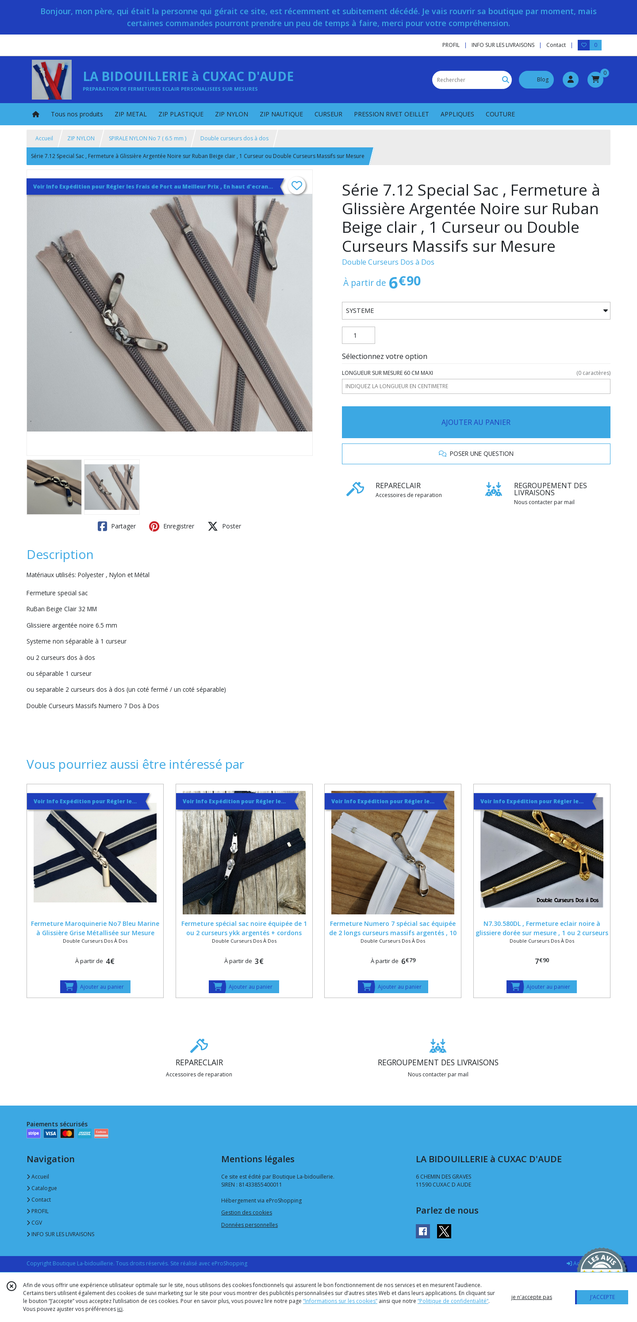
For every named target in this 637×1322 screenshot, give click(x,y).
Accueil (44, 138)
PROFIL (38, 1211)
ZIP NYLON (81, 138)
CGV (34, 1222)
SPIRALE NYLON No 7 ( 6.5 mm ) (147, 138)
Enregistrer (171, 526)
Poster (224, 526)
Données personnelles (249, 1225)
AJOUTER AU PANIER (475, 422)
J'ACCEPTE (602, 1297)
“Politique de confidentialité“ (453, 1301)
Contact (556, 45)
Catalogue (42, 1188)
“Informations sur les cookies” (340, 1301)
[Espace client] (570, 79)
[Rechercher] (505, 80)
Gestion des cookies (246, 1212)
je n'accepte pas (531, 1297)
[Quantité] (358, 335)
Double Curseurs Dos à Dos (388, 262)
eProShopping (229, 1263)
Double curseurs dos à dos (234, 138)
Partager (117, 526)
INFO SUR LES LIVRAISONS (60, 1234)
